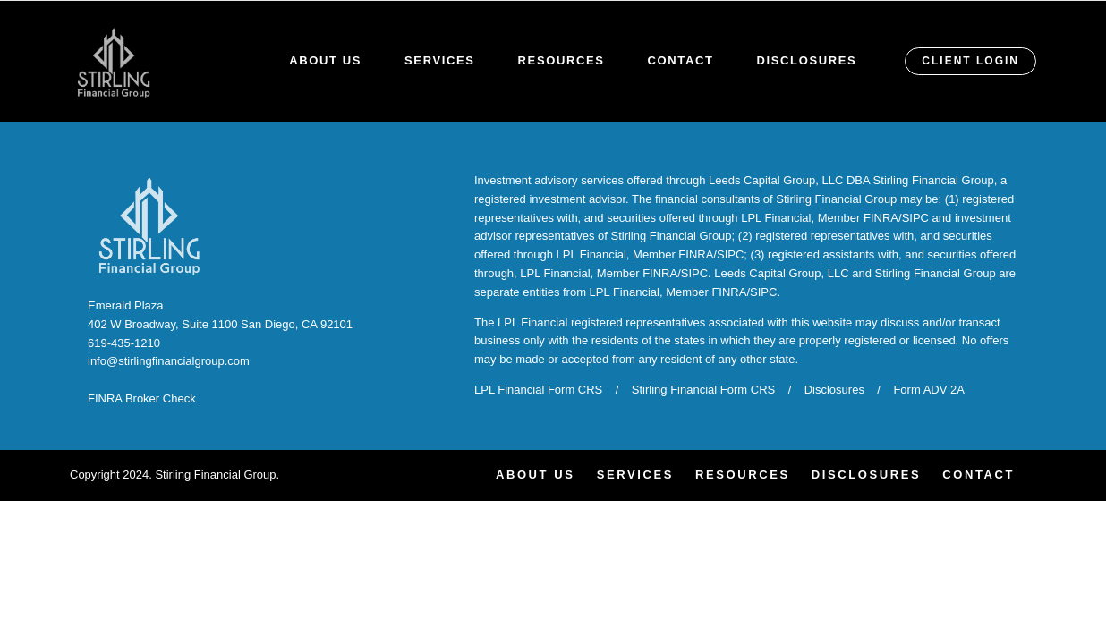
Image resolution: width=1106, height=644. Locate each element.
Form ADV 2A (928, 389)
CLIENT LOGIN (970, 61)
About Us (325, 60)
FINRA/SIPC (896, 218)
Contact (681, 60)
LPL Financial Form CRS (538, 389)
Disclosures (807, 60)
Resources (561, 60)
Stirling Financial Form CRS (703, 389)
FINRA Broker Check (142, 398)
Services (439, 60)
